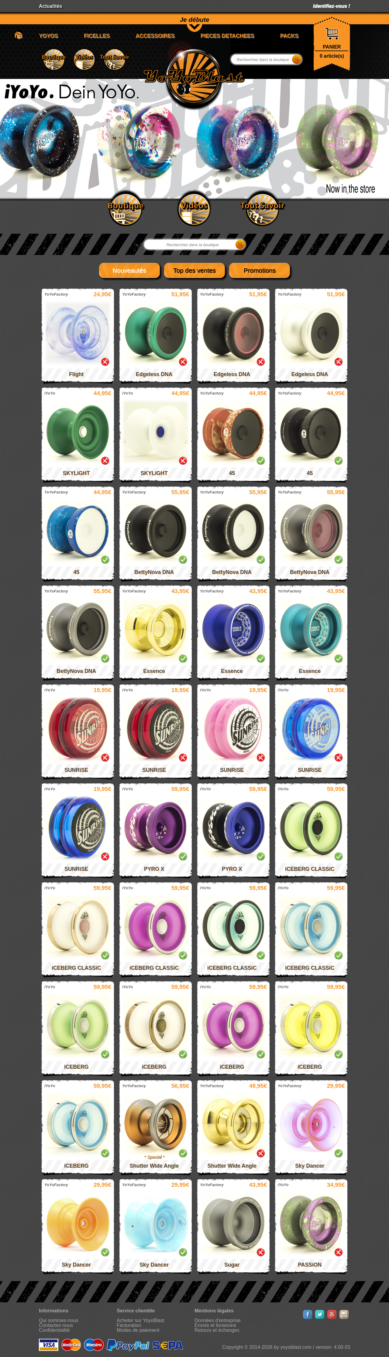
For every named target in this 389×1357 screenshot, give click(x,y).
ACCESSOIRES (155, 36)
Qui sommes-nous (58, 1320)
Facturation (129, 1325)
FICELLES (97, 36)
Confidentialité (54, 1330)
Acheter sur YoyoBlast (140, 1320)
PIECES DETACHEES (227, 36)
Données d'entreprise (217, 1320)
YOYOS (48, 36)
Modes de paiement (138, 1330)
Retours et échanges (216, 1330)
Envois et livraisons (215, 1325)
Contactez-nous (56, 1325)
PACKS (289, 36)
